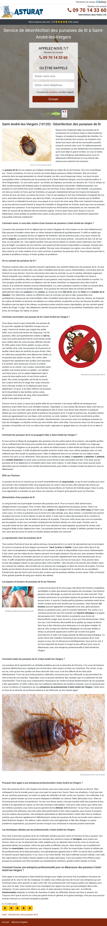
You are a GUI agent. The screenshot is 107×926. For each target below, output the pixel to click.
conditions (53, 92)
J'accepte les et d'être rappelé (55, 92)
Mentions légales (20, 922)
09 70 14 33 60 (87, 10)
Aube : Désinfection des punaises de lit (20, 914)
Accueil (5, 922)
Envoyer (53, 99)
